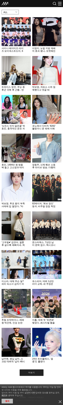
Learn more (16, 36)
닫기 (60, 401)
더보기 (31, 372)
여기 (4, 395)
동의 (7, 401)
